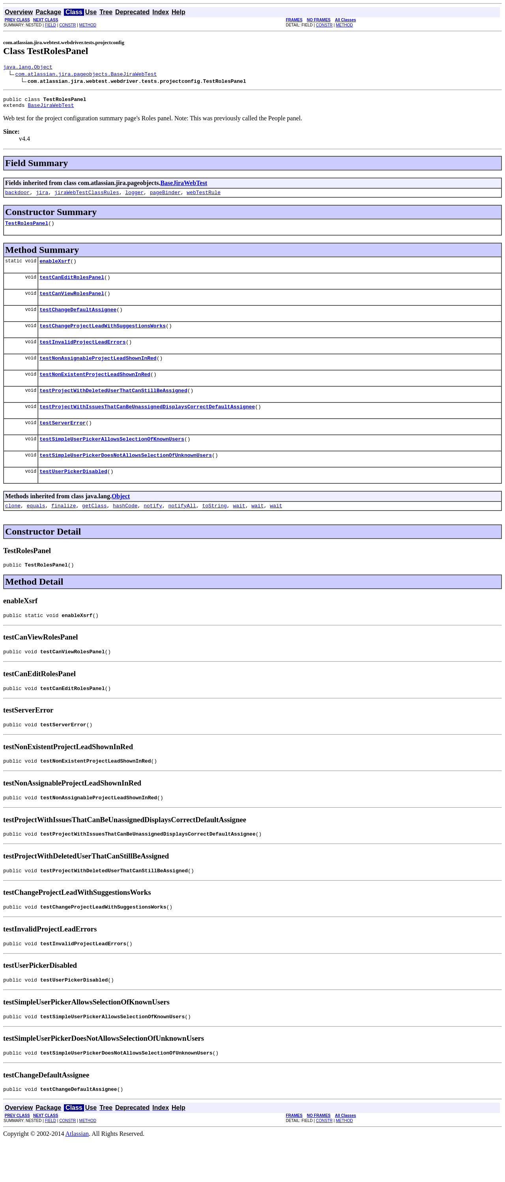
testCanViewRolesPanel (71, 302)
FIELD (50, 25)
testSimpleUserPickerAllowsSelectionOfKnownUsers (111, 458)
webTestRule (204, 196)
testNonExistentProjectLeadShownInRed (94, 389)
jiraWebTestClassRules (86, 196)
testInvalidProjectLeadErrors (82, 354)
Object (121, 518)
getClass (94, 529)
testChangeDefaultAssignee (77, 320)
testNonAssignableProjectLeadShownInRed (97, 372)
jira (42, 196)
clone (13, 529)
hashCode (125, 529)
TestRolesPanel (26, 228)
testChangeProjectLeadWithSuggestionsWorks (102, 337)
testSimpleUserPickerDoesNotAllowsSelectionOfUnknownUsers (125, 476)
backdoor (17, 196)
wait (239, 529)
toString (214, 529)
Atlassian (77, 1175)
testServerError (62, 441)
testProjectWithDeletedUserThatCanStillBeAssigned (113, 406)
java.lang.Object (27, 67)
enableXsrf (54, 267)
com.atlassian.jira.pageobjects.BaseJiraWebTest (86, 75)
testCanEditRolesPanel (71, 285)
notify (153, 529)
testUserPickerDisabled (73, 493)
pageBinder (165, 196)
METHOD (87, 25)
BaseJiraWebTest (51, 108)
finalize (63, 529)
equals (36, 529)
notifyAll (182, 529)
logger (134, 196)
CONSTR (67, 25)
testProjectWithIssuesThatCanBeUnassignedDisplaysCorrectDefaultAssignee (147, 424)
